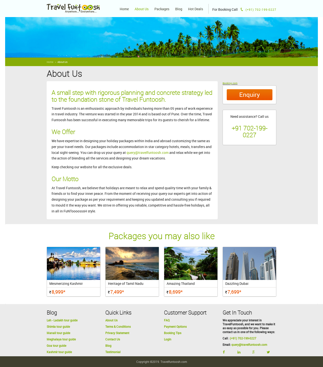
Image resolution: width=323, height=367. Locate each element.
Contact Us (112, 339)
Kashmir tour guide (59, 352)
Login (167, 339)
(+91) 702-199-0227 (243, 338)
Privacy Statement (117, 333)
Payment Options (175, 326)
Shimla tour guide (58, 326)
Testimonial (112, 352)
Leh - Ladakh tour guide (62, 320)
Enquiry (249, 94)
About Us (142, 9)
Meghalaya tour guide (61, 339)
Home (124, 9)
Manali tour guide (58, 333)
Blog (178, 9)
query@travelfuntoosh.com (148, 152)
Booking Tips (172, 333)
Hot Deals (195, 9)
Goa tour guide (56, 345)
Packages (161, 9)
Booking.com (230, 83)
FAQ (167, 320)
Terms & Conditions (118, 326)
